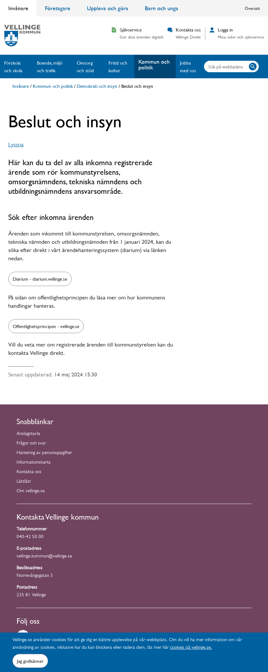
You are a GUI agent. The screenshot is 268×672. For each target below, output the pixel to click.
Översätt (252, 8)
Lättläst (24, 482)
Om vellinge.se (31, 491)
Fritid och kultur (118, 66)
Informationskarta (34, 462)
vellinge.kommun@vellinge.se (44, 556)
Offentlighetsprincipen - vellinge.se (46, 326)
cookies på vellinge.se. (191, 648)
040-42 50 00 (30, 537)
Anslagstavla (28, 434)
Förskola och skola (13, 66)
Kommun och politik (154, 64)
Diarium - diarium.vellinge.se (40, 279)
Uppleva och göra (107, 8)
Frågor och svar (31, 443)
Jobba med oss (188, 66)
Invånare (18, 8)
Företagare (57, 8)
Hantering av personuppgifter (44, 453)
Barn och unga (161, 8)
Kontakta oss (29, 472)
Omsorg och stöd (85, 66)
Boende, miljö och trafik (49, 66)
